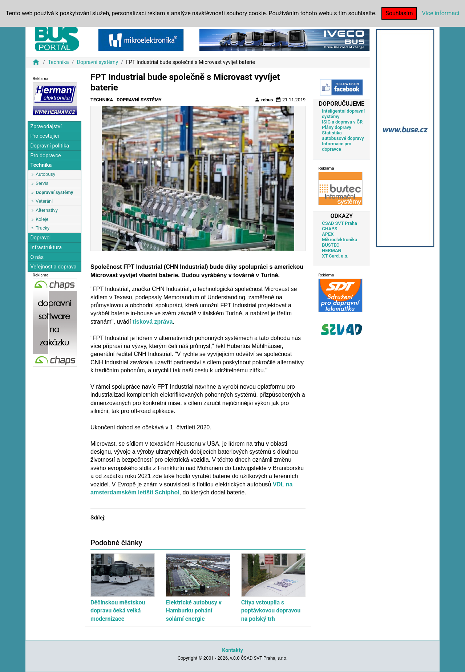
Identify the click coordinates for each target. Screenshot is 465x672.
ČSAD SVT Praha (339, 223)
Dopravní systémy (97, 62)
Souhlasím (399, 13)
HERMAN (331, 250)
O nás (37, 257)
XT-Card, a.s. (335, 256)
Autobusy (45, 174)
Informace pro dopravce (336, 146)
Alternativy (46, 210)
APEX (327, 234)
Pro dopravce (45, 156)
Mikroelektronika (339, 239)
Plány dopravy (336, 127)
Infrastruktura (46, 247)
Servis (42, 183)
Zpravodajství (45, 127)
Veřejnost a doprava (53, 267)
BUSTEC (330, 245)
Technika (58, 62)
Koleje (42, 219)
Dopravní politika (49, 146)
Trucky (42, 228)
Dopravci (40, 238)
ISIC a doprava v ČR (342, 122)
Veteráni (44, 201)
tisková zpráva (153, 322)
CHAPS (329, 228)
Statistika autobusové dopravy (343, 135)
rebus (263, 99)
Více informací (440, 13)
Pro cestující (44, 136)
